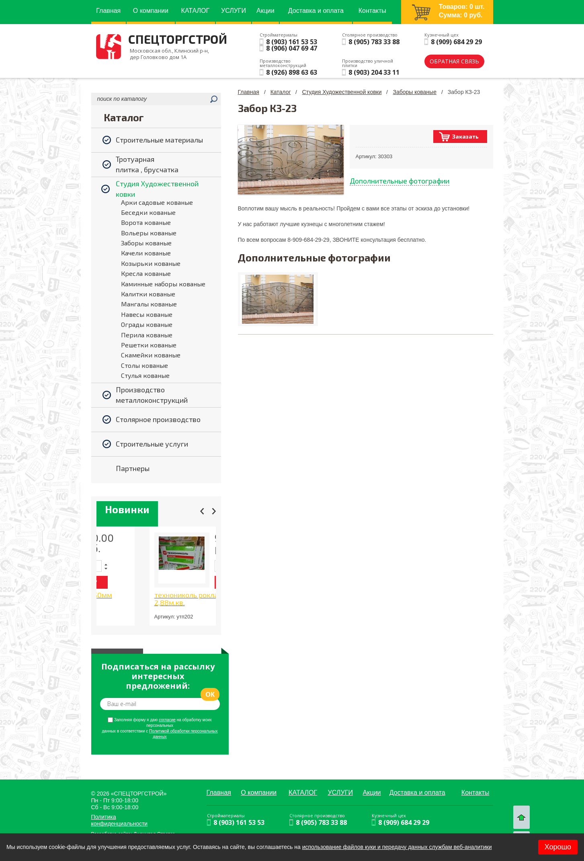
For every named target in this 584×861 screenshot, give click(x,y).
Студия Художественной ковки (341, 92)
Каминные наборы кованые (163, 284)
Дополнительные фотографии (399, 180)
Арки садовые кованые (157, 202)
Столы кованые (144, 365)
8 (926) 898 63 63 (291, 72)
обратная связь (454, 61)
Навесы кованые (146, 314)
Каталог (280, 92)
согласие (167, 720)
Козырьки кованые (150, 263)
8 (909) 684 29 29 (456, 42)
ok (210, 694)
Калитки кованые (148, 294)
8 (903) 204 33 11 (374, 72)
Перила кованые (146, 335)
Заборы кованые (146, 243)
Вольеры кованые (148, 233)
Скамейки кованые (150, 355)
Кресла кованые (146, 273)
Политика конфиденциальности (119, 820)
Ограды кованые (146, 324)
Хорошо (558, 847)
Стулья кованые (145, 375)
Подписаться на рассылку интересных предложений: (158, 676)
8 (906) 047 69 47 (291, 48)
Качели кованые (146, 253)
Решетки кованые (148, 345)
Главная (248, 92)
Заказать (465, 136)
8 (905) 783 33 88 (374, 42)
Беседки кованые (148, 212)
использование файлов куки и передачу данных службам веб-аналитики (397, 847)
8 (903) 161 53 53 (291, 42)
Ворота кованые (146, 222)
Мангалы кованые (149, 304)
